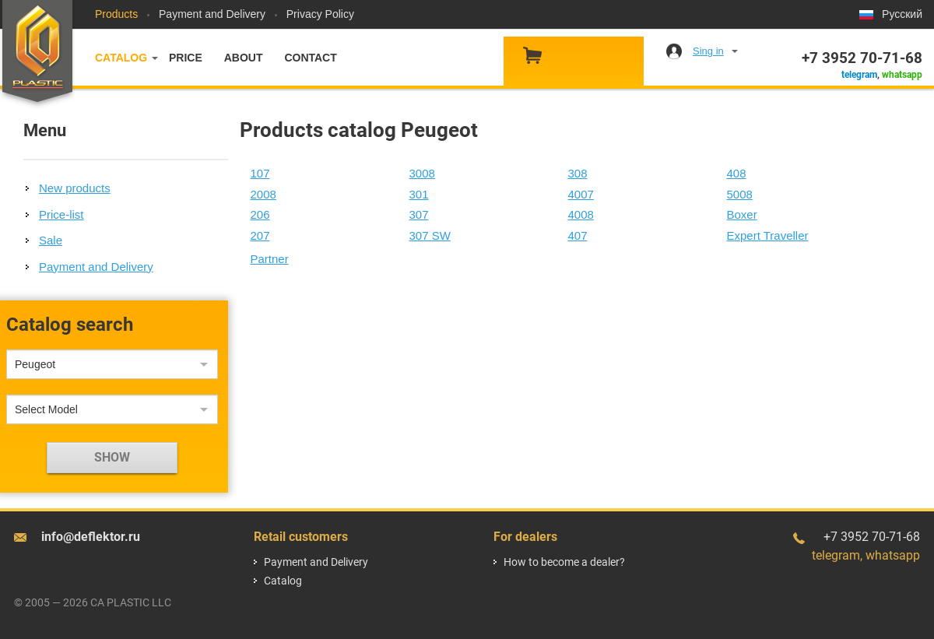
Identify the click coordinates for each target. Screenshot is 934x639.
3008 (422, 173)
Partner (270, 258)
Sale (50, 240)
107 (260, 173)
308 (578, 173)
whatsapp (902, 74)
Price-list (61, 214)
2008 (263, 194)
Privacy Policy (320, 14)
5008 (740, 194)
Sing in (708, 51)
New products (75, 188)
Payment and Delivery (212, 14)
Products (116, 14)
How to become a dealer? (564, 562)
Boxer (742, 214)
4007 (581, 194)
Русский (902, 14)
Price (185, 57)
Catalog (121, 57)
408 (736, 173)
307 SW (430, 235)
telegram (859, 74)
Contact (310, 57)
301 (419, 194)
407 (578, 235)
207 (260, 235)
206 (260, 214)
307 (419, 214)
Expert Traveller (768, 235)
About (243, 57)
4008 (581, 214)
